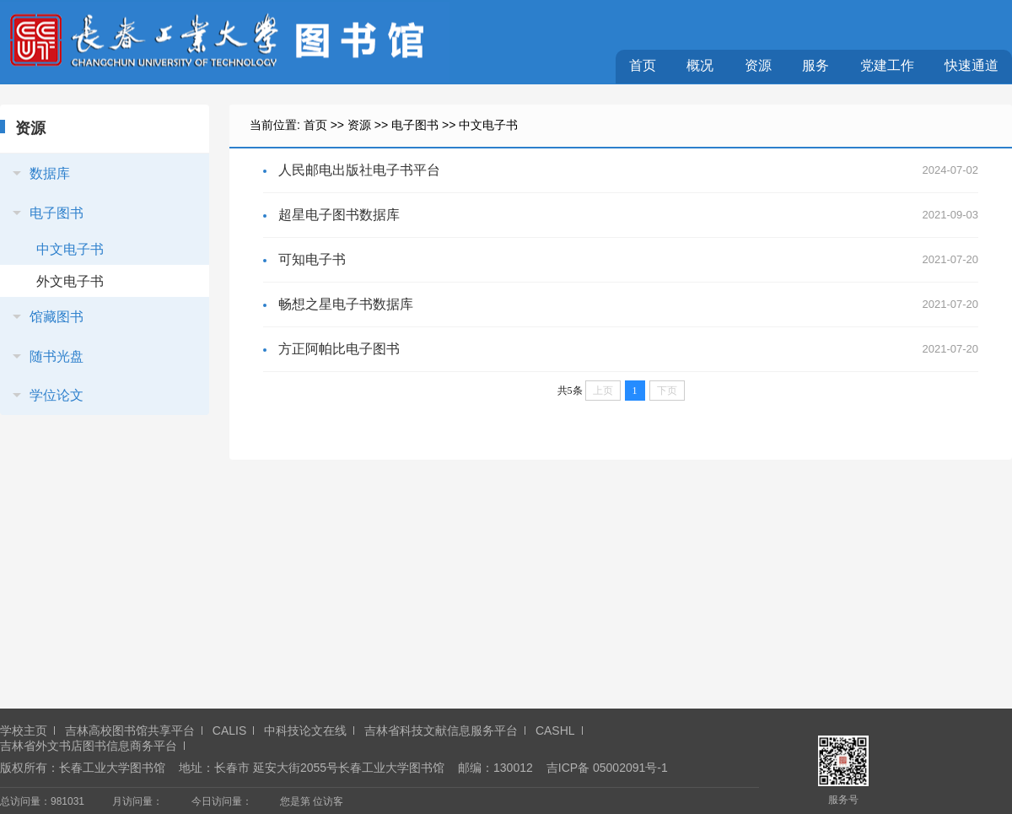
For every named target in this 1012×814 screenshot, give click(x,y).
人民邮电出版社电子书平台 (359, 170)
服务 (815, 65)
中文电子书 (70, 249)
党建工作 (887, 65)
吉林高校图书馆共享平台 (130, 730)
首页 (642, 65)
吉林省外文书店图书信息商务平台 (88, 745)
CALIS (229, 730)
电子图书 (56, 213)
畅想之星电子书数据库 (345, 304)
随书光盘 (56, 356)
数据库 (50, 173)
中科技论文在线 (305, 730)
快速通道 (972, 65)
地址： (196, 767)
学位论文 (56, 395)
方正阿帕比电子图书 (339, 349)
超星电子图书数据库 (339, 215)
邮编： (475, 767)
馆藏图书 (56, 317)
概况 (699, 65)
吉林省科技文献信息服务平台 (441, 730)
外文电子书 (70, 281)
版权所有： (29, 767)
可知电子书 (312, 259)
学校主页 (23, 730)
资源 (758, 65)
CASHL (555, 730)
